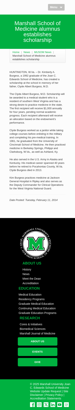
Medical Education (30, 294)
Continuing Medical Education (37, 308)
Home (16, 52)
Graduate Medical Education (36, 303)
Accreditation (31, 283)
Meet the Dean (32, 278)
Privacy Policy (54, 394)
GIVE (37, 362)
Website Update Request (45, 391)
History (27, 269)
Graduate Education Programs (37, 313)
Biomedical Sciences (32, 328)
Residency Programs (32, 299)
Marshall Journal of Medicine (37, 333)
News (27, 52)
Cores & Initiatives (31, 324)
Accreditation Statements (45, 398)
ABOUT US (37, 341)
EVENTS (37, 351)
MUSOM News (42, 52)
